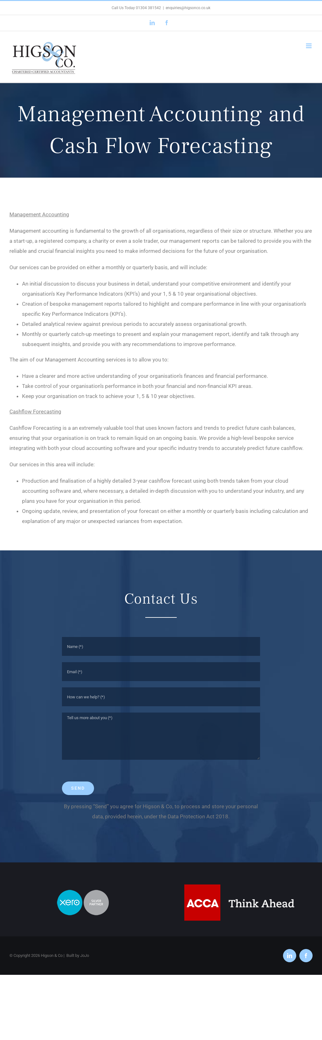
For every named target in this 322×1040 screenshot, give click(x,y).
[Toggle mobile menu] (309, 46)
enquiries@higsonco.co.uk (188, 8)
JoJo (84, 955)
